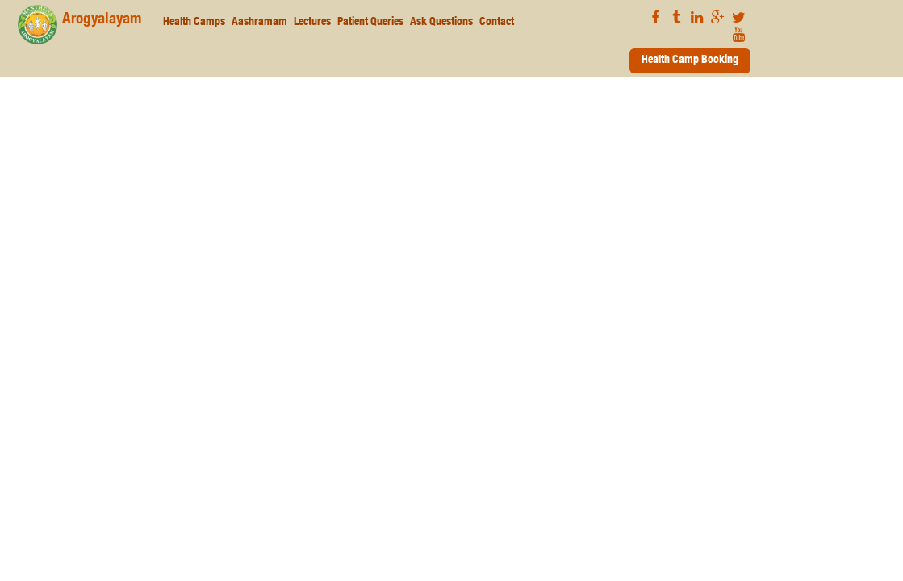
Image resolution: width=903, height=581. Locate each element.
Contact (496, 22)
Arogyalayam (79, 24)
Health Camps (194, 22)
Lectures (312, 22)
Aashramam (259, 22)
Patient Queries (370, 22)
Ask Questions (441, 22)
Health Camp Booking (690, 60)
